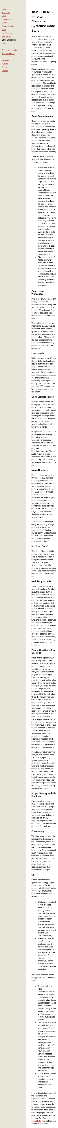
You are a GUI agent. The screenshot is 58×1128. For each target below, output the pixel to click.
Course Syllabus (8, 26)
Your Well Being (8, 54)
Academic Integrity (9, 50)
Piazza (4, 67)
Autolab (5, 64)
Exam (4, 23)
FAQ (4, 43)
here (33, 980)
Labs (4, 16)
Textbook (5, 60)
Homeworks (7, 19)
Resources (6, 36)
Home (4, 9)
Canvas (5, 71)
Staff (4, 30)
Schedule (6, 12)
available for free (38, 1120)
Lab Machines (7, 33)
